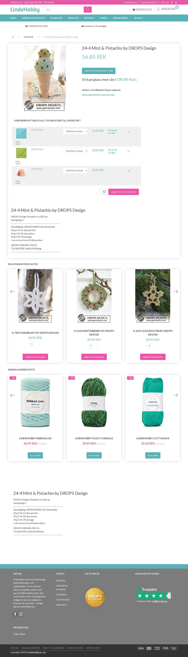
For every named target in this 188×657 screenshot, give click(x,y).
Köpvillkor (93, 648)
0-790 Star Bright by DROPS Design (35, 332)
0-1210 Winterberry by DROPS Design (94, 332)
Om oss (165, 2)
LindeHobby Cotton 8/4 (152, 438)
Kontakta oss (130, 2)
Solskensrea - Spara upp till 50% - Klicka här (32, 2)
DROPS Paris (127, 79)
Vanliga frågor (30, 648)
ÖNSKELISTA (142, 9)
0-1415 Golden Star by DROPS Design (153, 332)
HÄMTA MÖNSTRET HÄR (99, 70)
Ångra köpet (19, 634)
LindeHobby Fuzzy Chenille (94, 438)
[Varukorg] (167, 9)
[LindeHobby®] (25, 9)
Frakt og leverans (149, 2)
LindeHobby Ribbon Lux (35, 438)
